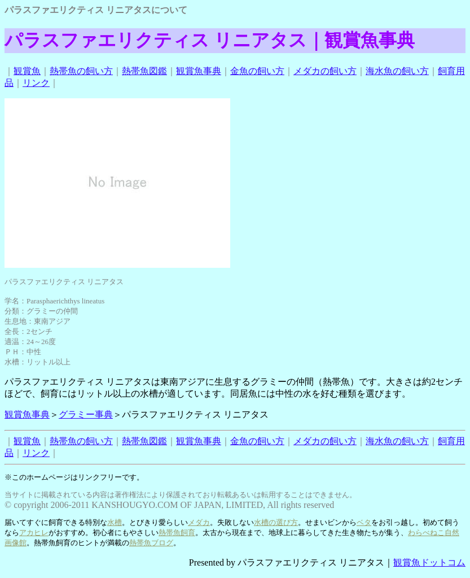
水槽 (114, 522)
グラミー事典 (86, 414)
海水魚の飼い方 (397, 71)
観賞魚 (27, 71)
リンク (36, 83)
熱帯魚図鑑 (144, 71)
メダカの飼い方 (325, 71)
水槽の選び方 (276, 522)
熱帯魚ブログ (151, 542)
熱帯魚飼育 (177, 532)
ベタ (364, 522)
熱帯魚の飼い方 (81, 71)
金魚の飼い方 (257, 71)
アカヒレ (34, 532)
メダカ (199, 522)
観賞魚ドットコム (429, 562)
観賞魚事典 (198, 71)
